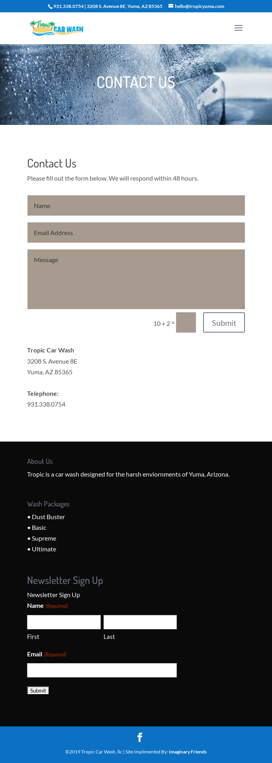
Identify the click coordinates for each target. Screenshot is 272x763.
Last (109, 636)
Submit (224, 322)
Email (46, 654)
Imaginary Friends (188, 752)
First (33, 636)
